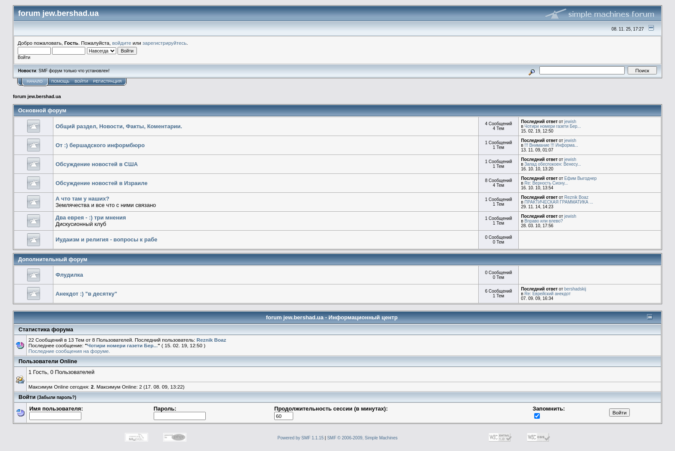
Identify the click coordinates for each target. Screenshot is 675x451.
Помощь (60, 81)
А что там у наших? (82, 198)
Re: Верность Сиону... (546, 183)
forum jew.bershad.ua (37, 96)
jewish (570, 121)
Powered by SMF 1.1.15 (301, 438)
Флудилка (69, 275)
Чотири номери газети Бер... (552, 126)
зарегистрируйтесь (164, 43)
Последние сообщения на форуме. (69, 351)
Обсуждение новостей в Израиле (102, 183)
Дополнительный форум (52, 259)
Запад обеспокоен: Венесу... (552, 164)
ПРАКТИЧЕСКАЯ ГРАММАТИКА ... (558, 202)
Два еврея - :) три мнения (91, 217)
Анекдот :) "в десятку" (86, 293)
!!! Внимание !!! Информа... (551, 145)
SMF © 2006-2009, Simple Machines (362, 438)
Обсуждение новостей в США (97, 164)
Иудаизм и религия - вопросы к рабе (106, 239)
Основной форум (42, 110)
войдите (121, 43)
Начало (35, 81)
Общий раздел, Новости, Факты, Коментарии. (119, 126)
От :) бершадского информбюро (100, 145)
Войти (81, 81)
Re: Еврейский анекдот (547, 293)
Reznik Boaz (576, 197)
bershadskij (575, 289)
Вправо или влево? (543, 221)
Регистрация (107, 81)
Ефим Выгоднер (580, 178)
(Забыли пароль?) (56, 397)
